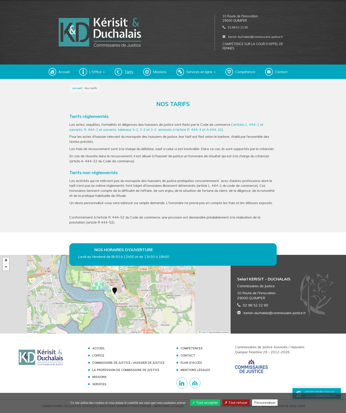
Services (99, 384)
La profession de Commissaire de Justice (125, 370)
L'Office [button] (97, 72)
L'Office (98, 355)
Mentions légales (195, 370)
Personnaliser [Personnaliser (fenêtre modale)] (264, 402)
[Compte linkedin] (181, 383)
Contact (281, 72)
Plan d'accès (191, 363)
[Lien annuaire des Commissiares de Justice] (195, 383)
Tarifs (128, 72)
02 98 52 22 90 (238, 27)
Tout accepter (205, 402)
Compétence (245, 72)
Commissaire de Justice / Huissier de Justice (128, 363)
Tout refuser (236, 402)
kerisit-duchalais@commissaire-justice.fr (253, 37)
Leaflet (202, 333)
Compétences (192, 348)
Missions (160, 72)
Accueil (64, 72)
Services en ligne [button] (201, 72)
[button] (114, 292)
